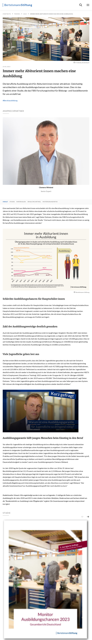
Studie (12, 201)
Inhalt (5, 201)
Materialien (21, 201)
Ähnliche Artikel (34, 201)
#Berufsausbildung (10, 100)
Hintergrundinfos (50, 201)
